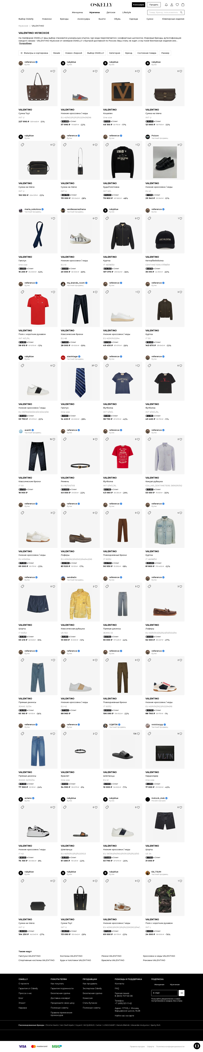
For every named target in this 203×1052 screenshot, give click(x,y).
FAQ (117, 988)
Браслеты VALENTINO (112, 960)
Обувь (117, 19)
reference (30, 62)
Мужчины (94, 12)
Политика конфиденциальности (170, 1047)
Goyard (78, 1025)
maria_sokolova (33, 209)
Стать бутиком (90, 1003)
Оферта (150, 1047)
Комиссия (88, 998)
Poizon (155, 136)
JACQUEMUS (88, 1025)
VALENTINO (25, 109)
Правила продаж (137, 1047)
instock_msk (158, 798)
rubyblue (71, 62)
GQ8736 (113, 724)
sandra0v (71, 577)
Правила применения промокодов (61, 1014)
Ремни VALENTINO (111, 956)
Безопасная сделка (60, 993)
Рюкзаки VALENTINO (154, 960)
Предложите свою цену (63, 1003)
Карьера (23, 1008)
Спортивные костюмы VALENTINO (36, 960)
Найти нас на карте (124, 1015)
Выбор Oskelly (26, 19)
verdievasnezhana (76, 209)
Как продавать (90, 983)
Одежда (133, 19)
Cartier (99, 1025)
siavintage (72, 356)
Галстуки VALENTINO (30, 956)
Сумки (150, 19)
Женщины (77, 12)
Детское (111, 12)
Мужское (23, 26)
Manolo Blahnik (123, 1025)
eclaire (28, 798)
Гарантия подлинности (62, 988)
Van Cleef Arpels (67, 1025)
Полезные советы (59, 1008)
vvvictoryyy (157, 724)
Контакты (119, 983)
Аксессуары (83, 19)
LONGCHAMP (109, 1025)
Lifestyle (126, 12)
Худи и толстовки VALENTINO (75, 960)
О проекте (24, 983)
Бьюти (102, 19)
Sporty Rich (155, 1025)
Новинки (47, 19)
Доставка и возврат (60, 998)
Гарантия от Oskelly (28, 988)
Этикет (22, 1003)
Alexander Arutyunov (140, 1025)
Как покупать (57, 983)
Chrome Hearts (51, 1025)
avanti (28, 430)
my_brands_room (76, 283)
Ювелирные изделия (173, 19)
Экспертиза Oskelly (92, 988)
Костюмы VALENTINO (71, 956)
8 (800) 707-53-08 (124, 996)
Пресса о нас (25, 993)
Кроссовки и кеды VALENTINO (159, 956)
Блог (21, 998)
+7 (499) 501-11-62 (123, 1003)
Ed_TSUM (156, 872)
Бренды (64, 19)
